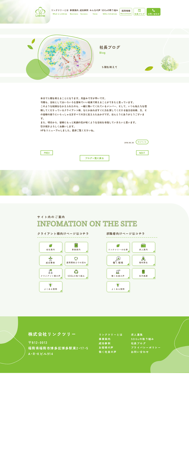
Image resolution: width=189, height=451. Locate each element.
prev (47, 153)
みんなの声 (95, 12)
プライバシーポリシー (146, 358)
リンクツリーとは (60, 12)
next (142, 153)
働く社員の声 (108, 362)
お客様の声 (106, 358)
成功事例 (84, 12)
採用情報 (126, 12)
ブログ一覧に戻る (94, 158)
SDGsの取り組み (110, 12)
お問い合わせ (140, 362)
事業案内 (74, 12)
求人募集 (137, 345)
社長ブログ (139, 12)
